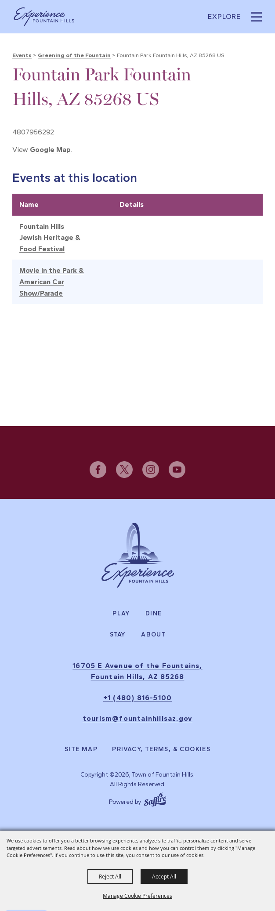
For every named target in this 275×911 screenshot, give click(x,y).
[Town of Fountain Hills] (44, 17)
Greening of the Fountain (74, 55)
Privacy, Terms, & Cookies (161, 749)
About (153, 635)
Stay (118, 635)
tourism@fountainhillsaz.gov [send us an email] (137, 719)
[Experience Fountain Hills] (137, 555)
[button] (256, 17)
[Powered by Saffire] (155, 798)
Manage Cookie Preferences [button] (137, 895)
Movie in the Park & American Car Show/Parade (51, 281)
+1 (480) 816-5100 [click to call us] (137, 698)
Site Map (81, 749)
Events (22, 55)
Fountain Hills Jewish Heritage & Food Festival (49, 237)
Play (121, 614)
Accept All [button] (164, 876)
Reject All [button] (110, 876)
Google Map (50, 149)
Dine (153, 614)
